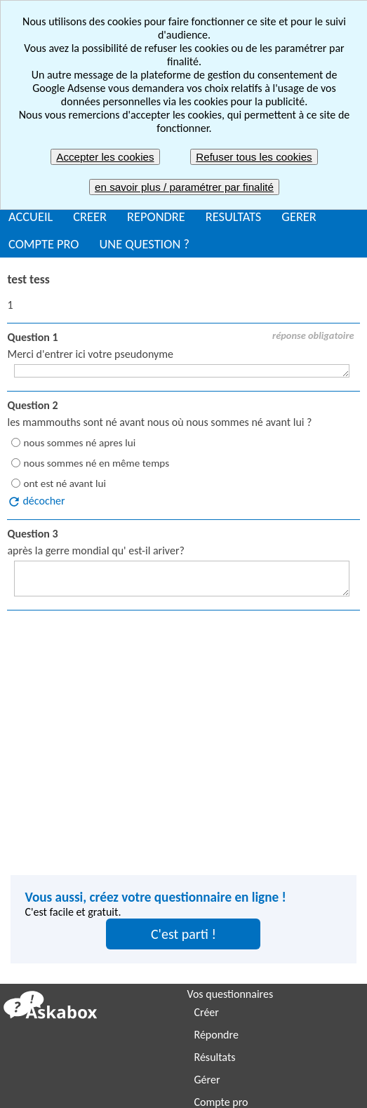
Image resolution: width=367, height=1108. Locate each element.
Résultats (215, 860)
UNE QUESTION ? (144, 244)
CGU (290, 1065)
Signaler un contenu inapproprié (87, 1065)
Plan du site (118, 1091)
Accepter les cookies (105, 157)
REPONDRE (156, 216)
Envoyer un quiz (47, 963)
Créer (206, 815)
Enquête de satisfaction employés (270, 941)
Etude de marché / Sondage (73, 1008)
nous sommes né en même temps (96, 463)
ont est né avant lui (64, 483)
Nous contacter (240, 1091)
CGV (330, 1065)
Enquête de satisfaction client (78, 986)
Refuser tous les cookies (254, 157)
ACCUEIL (30, 216)
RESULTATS (233, 216)
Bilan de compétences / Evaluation (89, 1031)
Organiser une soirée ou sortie (79, 941)
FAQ (175, 1091)
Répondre (216, 838)
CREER (90, 216)
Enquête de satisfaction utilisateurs (273, 963)
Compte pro (221, 905)
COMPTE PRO (43, 244)
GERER (298, 216)
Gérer (207, 883)
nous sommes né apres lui (79, 442)
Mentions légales (219, 1065)
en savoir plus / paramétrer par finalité (184, 187)
